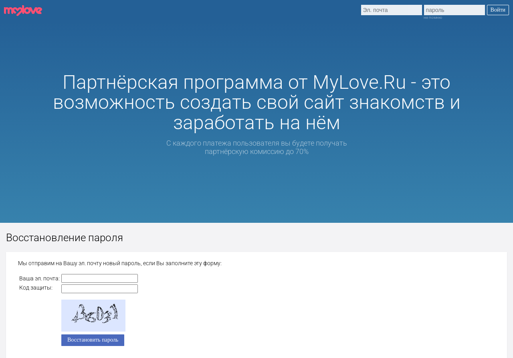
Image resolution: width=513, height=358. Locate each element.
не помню (433, 17)
